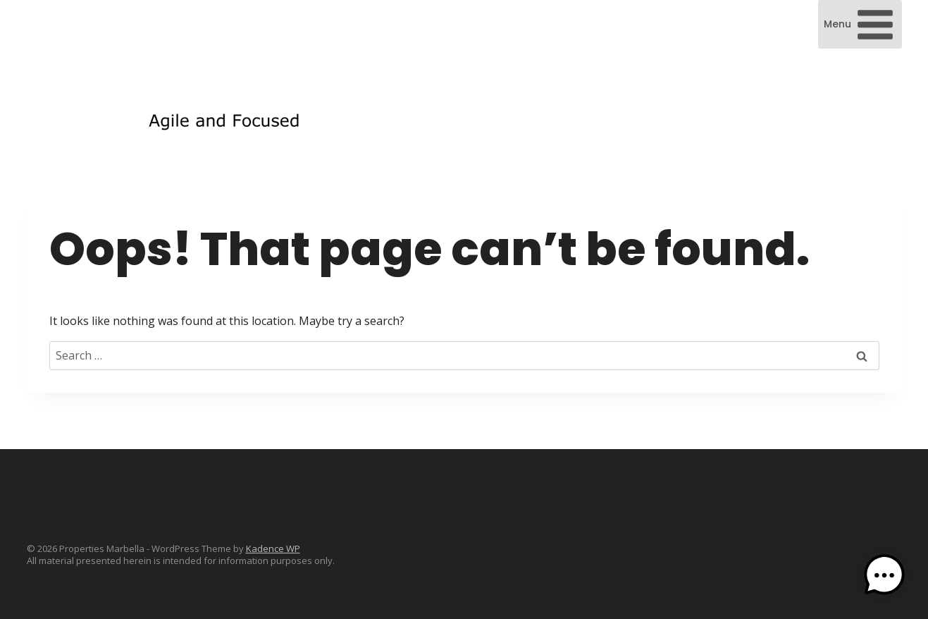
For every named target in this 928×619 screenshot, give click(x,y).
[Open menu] (860, 24)
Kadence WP (273, 548)
